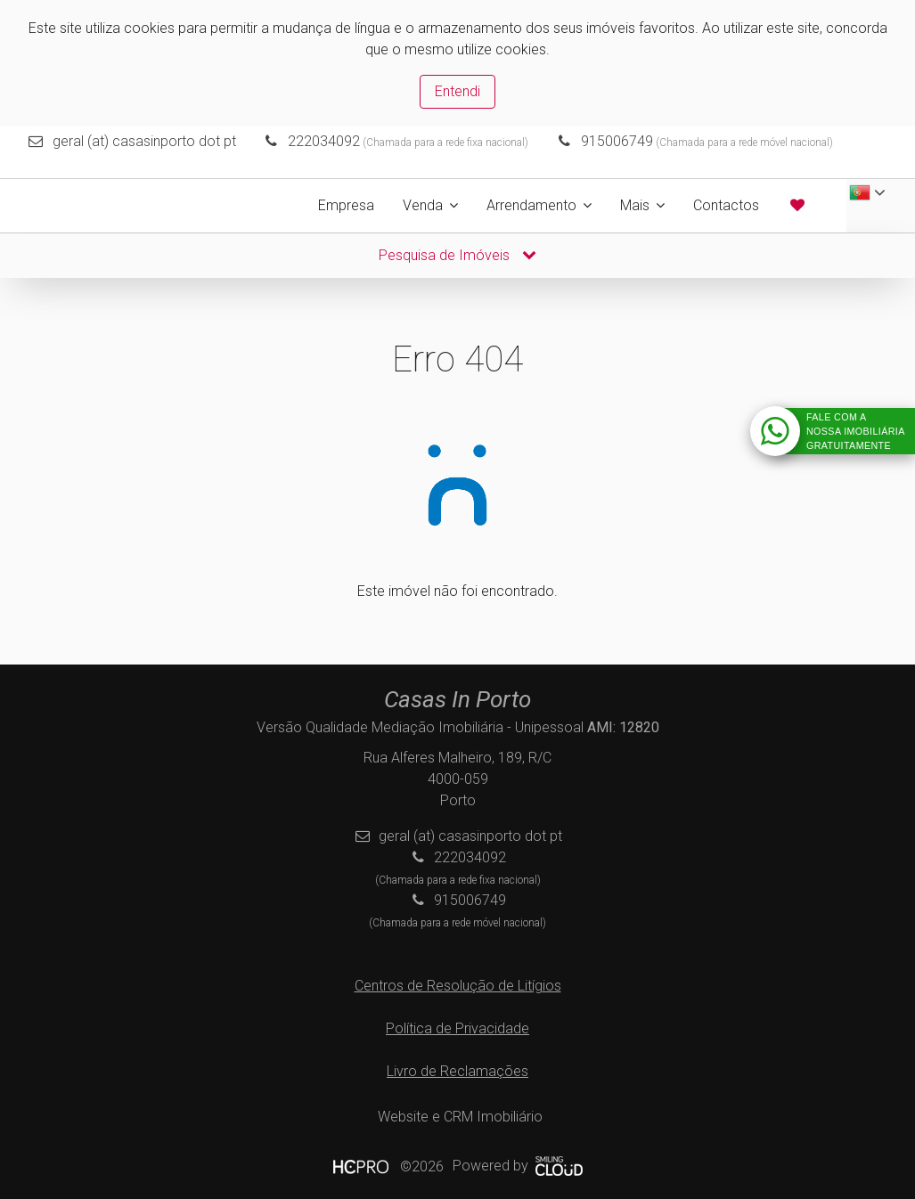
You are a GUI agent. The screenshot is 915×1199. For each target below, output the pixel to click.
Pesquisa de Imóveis (457, 255)
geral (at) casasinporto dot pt (144, 141)
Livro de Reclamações (457, 1071)
